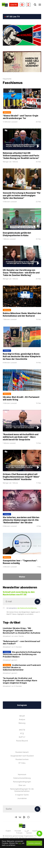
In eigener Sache (22, 795)
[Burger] (39, 4)
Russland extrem (22, 759)
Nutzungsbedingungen (22, 782)
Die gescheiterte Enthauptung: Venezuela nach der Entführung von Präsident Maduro (22, 654)
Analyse (22, 719)
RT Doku (22, 763)
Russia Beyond (22, 741)
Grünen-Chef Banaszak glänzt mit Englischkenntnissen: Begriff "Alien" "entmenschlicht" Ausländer (21, 477)
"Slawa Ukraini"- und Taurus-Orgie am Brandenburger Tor (20, 117)
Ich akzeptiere (21, 608)
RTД (22, 733)
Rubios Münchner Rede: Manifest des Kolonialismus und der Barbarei (22, 314)
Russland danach (22, 752)
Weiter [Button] (22, 577)
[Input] (22, 601)
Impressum (22, 774)
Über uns (22, 785)
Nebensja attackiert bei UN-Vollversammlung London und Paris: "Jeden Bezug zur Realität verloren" (21, 155)
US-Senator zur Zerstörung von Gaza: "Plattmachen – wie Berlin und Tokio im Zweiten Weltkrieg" (21, 272)
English (8, 831)
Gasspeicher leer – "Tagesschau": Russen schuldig (20, 561)
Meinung (22, 723)
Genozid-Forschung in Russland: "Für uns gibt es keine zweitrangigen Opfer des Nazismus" (22, 195)
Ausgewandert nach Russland (22, 756)
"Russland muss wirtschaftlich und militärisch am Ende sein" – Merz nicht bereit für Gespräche (20, 437)
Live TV (14, 5)
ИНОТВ (22, 730)
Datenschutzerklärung (22, 778)
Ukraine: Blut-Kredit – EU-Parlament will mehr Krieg (21, 398)
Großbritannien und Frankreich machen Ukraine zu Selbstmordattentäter (22, 667)
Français (19, 833)
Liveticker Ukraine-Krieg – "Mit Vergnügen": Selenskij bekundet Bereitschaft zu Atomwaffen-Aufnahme (21, 630)
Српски (29, 833)
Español (35, 831)
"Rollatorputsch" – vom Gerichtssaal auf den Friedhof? (21, 642)
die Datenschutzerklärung (26, 608)
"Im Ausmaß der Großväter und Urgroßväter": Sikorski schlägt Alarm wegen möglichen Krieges (20, 680)
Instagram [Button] (22, 705)
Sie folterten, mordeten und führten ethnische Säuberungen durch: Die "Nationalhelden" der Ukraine (21, 520)
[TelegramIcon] (16, 817)
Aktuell (22, 716)
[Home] (5, 5)
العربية (27, 831)
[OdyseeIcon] (28, 817)
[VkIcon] (20, 817)
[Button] (37, 601)
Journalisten (22, 798)
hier (19, 843)
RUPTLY (22, 737)
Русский (18, 831)
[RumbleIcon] (24, 817)
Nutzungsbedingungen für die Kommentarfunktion (22, 790)
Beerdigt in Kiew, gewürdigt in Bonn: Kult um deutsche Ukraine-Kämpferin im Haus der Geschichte (22, 356)
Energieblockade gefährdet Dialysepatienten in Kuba (17, 234)
